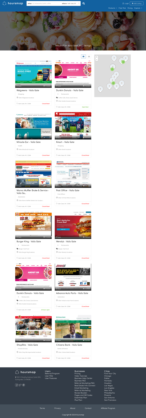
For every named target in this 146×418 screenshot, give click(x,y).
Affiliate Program (108, 408)
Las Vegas (108, 386)
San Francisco (110, 400)
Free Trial (122, 8)
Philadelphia (109, 393)
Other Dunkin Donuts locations (67, 101)
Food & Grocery (23, 348)
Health (20, 146)
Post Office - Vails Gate (67, 190)
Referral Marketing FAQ (84, 383)
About (72, 408)
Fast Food (26, 249)
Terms (42, 408)
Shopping (21, 94)
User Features (51, 378)
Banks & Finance (63, 348)
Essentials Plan (81, 398)
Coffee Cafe (61, 98)
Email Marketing (81, 388)
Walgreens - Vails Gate (28, 90)
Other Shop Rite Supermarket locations (30, 352)
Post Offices (61, 194)
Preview (46, 86)
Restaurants (65, 94)
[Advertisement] (73, 29)
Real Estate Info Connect (85, 386)
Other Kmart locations (64, 149)
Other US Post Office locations (67, 198)
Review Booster (81, 393)
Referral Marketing (82, 390)
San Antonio (109, 398)
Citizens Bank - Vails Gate (69, 345)
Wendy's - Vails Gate (66, 242)
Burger (21, 249)
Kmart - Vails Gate (65, 142)
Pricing (130, 8)
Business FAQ (80, 381)
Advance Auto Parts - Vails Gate (72, 293)
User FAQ (49, 376)
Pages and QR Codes (83, 395)
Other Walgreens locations (26, 98)
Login (127, 3)
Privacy (57, 408)
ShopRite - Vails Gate (27, 345)
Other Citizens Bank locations (66, 352)
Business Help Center (83, 378)
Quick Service (74, 98)
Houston (107, 383)
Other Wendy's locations (65, 252)
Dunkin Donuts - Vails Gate (69, 90)
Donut (67, 98)
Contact (88, 408)
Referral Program (52, 374)
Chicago (107, 376)
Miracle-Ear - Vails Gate (29, 142)
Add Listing (136, 3)
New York (108, 390)
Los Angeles (109, 388)
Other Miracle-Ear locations (26, 149)
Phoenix (107, 395)
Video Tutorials (81, 376)
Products (111, 8)
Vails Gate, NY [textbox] (71, 3)
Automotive (21, 197)
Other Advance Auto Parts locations (68, 300)
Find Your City (110, 374)
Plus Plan (78, 400)
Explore (137, 8)
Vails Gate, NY (22, 103)
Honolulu (108, 381)
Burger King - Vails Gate (29, 242)
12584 (29, 103)
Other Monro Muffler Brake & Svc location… (31, 200)
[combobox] (71, 3)
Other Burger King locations (27, 252)
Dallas (106, 378)
